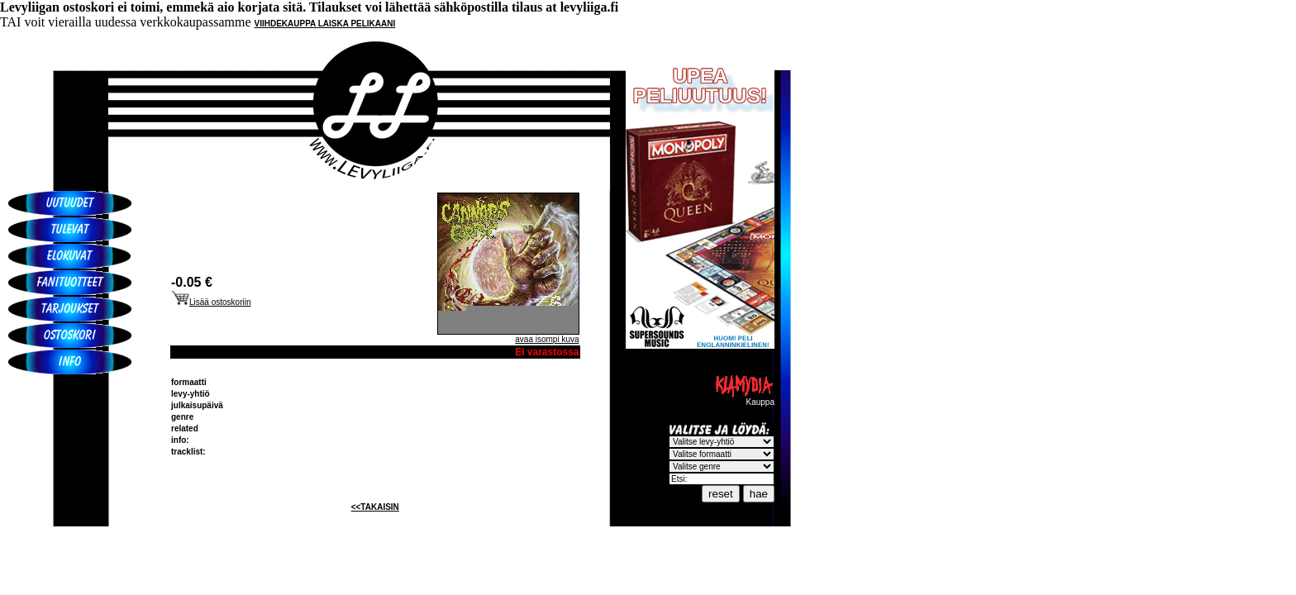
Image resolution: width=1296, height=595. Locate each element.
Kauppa (743, 398)
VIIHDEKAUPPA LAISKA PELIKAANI (325, 23)
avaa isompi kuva (547, 339)
